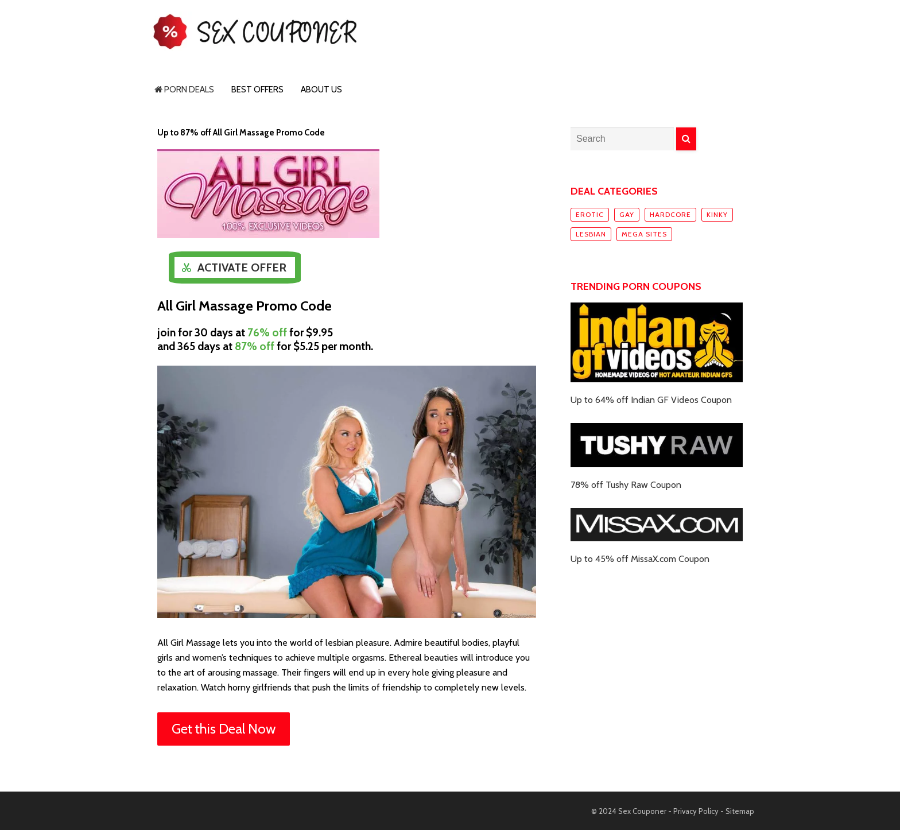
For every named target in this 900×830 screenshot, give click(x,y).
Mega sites (644, 234)
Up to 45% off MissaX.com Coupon (640, 558)
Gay (626, 214)
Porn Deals (184, 89)
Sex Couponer (642, 811)
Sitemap (740, 811)
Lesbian (591, 234)
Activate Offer (241, 267)
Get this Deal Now (224, 728)
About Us (321, 89)
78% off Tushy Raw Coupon (626, 484)
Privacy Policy (696, 811)
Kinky (717, 214)
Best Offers (257, 89)
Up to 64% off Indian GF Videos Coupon (651, 399)
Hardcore (670, 214)
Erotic (590, 214)
